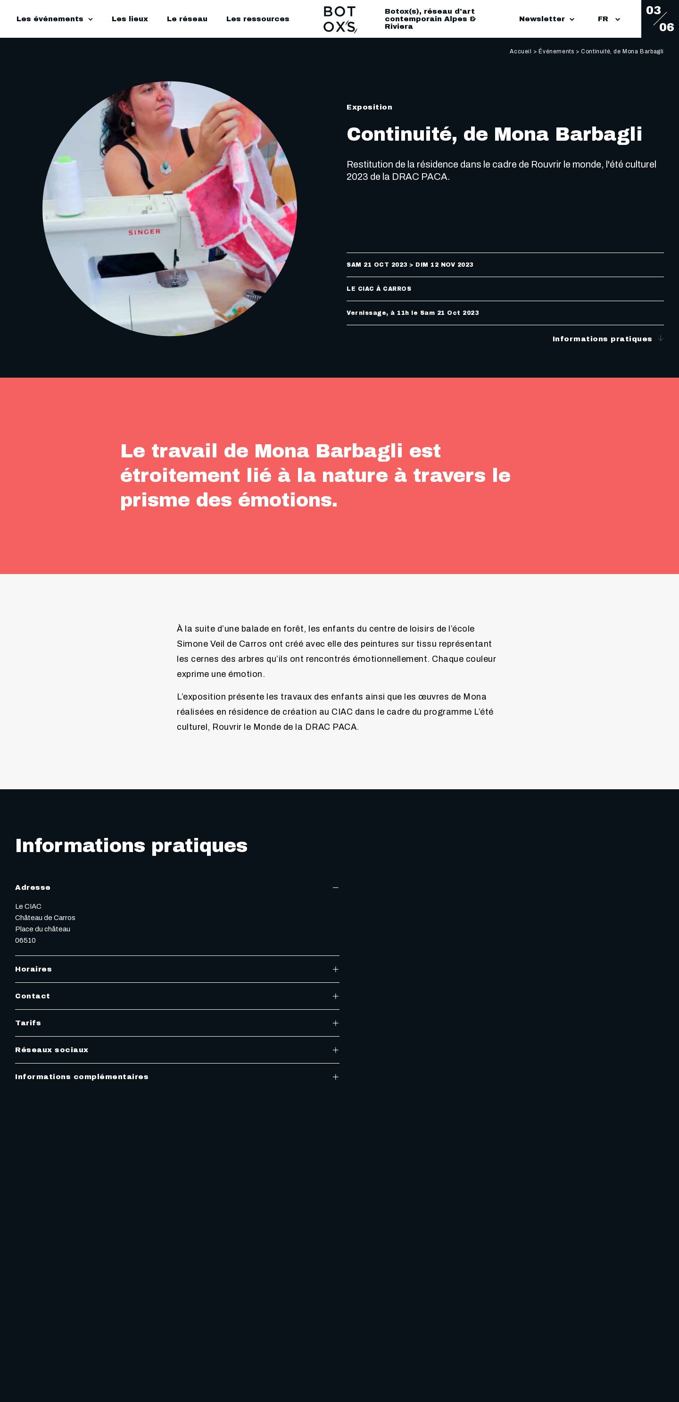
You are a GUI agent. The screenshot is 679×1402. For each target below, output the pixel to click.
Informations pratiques (608, 339)
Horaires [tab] (177, 969)
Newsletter (546, 19)
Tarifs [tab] (177, 1023)
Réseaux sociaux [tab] (177, 1050)
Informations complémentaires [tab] (177, 1077)
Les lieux (130, 19)
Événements (556, 51)
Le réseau (187, 19)
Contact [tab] (177, 996)
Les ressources (258, 19)
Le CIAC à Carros (379, 289)
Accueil (520, 51)
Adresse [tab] (177, 887)
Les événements (50, 19)
